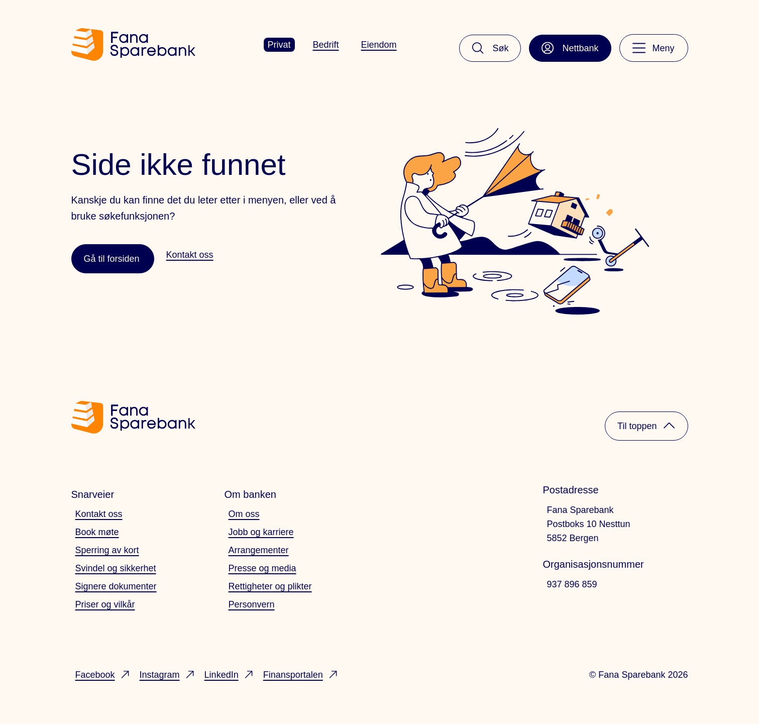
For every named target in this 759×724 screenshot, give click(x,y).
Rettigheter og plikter (270, 586)
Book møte (97, 532)
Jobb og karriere (261, 532)
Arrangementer (259, 550)
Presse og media (262, 568)
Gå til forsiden (112, 259)
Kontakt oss (99, 514)
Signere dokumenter (116, 586)
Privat (279, 45)
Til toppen (646, 425)
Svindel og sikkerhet (115, 568)
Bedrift (326, 45)
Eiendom (379, 45)
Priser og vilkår (105, 604)
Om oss (244, 514)
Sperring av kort (107, 550)
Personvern (252, 604)
